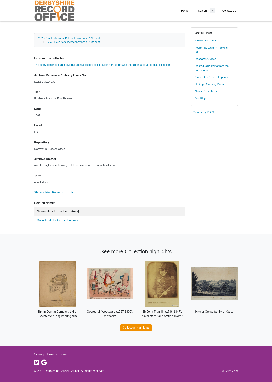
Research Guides (205, 58)
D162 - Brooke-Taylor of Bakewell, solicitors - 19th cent (68, 38)
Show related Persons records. (54, 192)
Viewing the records (207, 40)
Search (202, 10)
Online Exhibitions (206, 91)
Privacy (52, 354)
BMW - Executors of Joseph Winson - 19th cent (73, 42)
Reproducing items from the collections (212, 68)
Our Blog (200, 98)
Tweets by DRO (203, 112)
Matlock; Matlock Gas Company (57, 220)
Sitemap (39, 354)
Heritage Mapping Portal (210, 84)
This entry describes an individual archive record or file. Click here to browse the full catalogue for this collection (102, 64)
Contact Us (229, 10)
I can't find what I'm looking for (211, 49)
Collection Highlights (136, 327)
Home (184, 10)
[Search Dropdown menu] (212, 10)
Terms (63, 354)
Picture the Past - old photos (212, 77)
